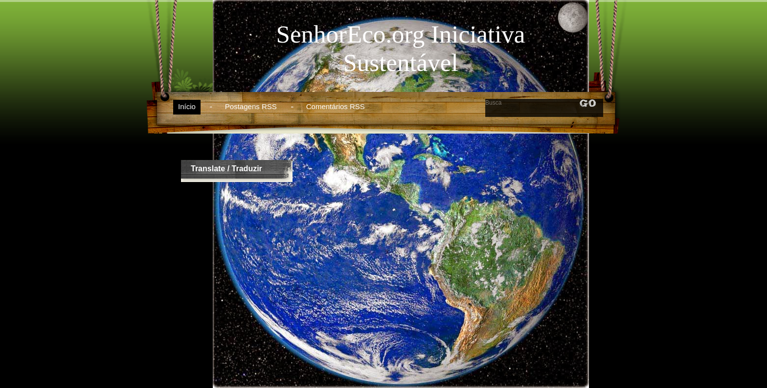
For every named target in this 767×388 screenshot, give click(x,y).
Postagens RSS (251, 106)
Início (187, 106)
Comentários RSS (335, 106)
